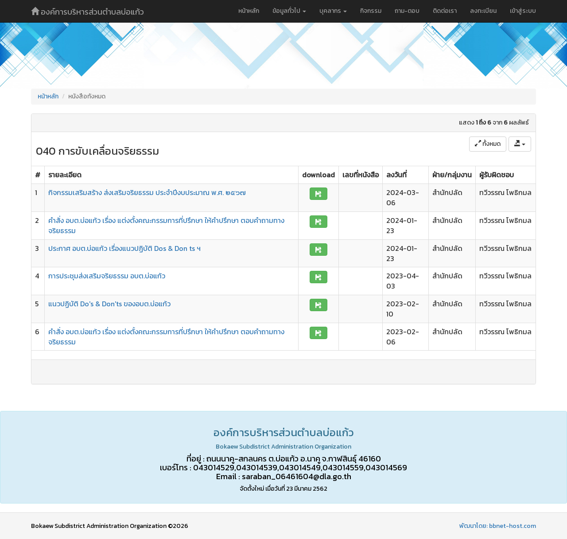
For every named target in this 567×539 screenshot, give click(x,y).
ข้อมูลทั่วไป (289, 11)
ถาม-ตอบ (407, 11)
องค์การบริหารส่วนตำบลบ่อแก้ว (87, 12)
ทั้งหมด (488, 143)
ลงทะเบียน (483, 11)
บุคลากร (333, 11)
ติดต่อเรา (445, 11)
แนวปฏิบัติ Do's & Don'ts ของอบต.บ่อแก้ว (109, 303)
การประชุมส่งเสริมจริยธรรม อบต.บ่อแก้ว (106, 275)
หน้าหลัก (248, 11)
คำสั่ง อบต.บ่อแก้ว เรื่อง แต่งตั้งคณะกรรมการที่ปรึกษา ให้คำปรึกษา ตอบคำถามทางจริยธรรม (166, 225)
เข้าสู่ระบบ (523, 11)
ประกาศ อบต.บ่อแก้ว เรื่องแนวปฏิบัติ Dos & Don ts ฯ (124, 248)
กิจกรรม (370, 11)
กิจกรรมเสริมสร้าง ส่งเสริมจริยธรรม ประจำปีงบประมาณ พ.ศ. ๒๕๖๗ (147, 192)
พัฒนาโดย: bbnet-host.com (497, 526)
